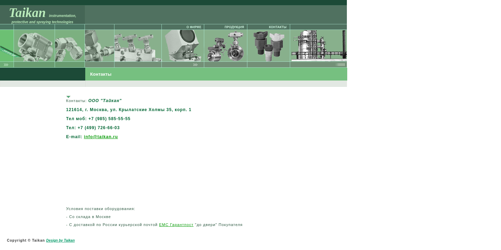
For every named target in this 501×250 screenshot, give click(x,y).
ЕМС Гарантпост (176, 225)
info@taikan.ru (101, 136)
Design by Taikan (60, 240)
